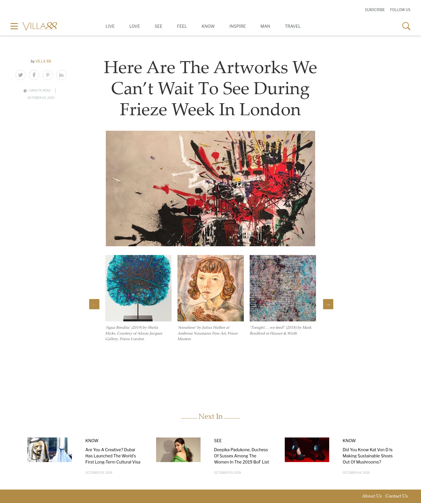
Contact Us (396, 496)
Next (328, 304)
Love (134, 26)
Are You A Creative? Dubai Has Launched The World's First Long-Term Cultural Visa (112, 455)
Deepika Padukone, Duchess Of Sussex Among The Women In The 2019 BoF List (241, 455)
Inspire (238, 26)
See (159, 26)
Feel (182, 26)
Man (265, 26)
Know (208, 26)
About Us (372, 496)
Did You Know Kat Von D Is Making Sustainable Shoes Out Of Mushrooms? (368, 455)
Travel (293, 26)
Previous (94, 304)
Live (110, 26)
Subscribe (375, 10)
